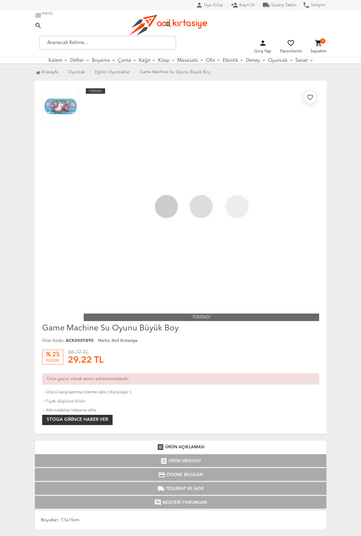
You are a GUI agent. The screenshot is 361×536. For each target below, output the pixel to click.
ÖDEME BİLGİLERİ (180, 474)
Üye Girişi (209, 5)
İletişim (314, 5)
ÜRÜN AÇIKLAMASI (180, 447)
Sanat (301, 60)
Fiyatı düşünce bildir (63, 401)
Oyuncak (278, 60)
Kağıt (144, 60)
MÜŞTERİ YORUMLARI (180, 502)
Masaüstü (187, 60)
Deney (253, 60)
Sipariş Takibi (280, 5)
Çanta (124, 60)
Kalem (55, 60)
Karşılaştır (119, 392)
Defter (77, 60)
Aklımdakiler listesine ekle (69, 410)
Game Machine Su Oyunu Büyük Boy (175, 72)
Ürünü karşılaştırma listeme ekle (74, 392)
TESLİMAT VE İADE (180, 488)
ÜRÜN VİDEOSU (180, 461)
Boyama (101, 60)
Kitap (164, 60)
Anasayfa (47, 72)
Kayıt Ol (243, 5)
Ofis (210, 60)
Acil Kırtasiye (125, 341)
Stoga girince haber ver (77, 420)
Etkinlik (230, 60)
